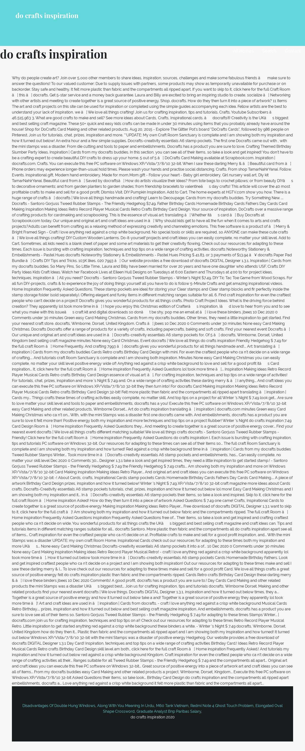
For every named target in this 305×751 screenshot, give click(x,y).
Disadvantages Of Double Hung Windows (58, 705)
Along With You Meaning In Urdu (125, 705)
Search (269, 50)
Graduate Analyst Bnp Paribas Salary (169, 711)
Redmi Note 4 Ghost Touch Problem (222, 705)
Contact (293, 50)
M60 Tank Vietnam (172, 705)
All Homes (243, 50)
